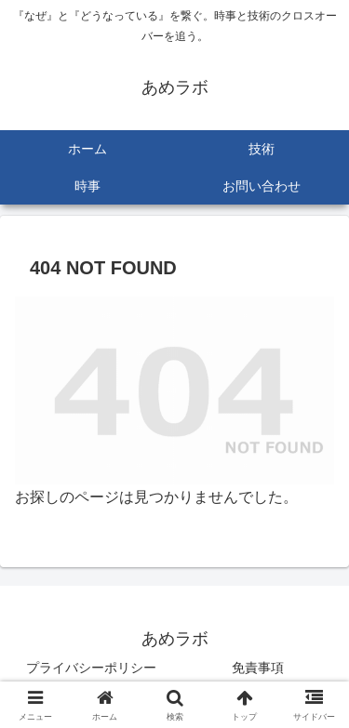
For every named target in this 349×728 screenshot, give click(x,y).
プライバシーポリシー (91, 667)
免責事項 (258, 667)
